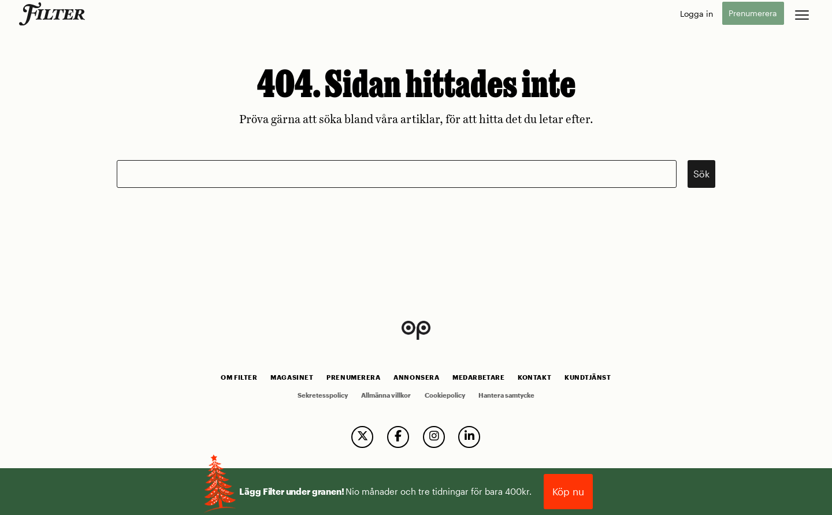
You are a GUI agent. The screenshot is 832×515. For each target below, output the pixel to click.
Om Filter (239, 377)
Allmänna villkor (386, 395)
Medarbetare (478, 377)
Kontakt (534, 377)
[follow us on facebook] (398, 437)
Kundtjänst (587, 377)
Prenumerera (753, 13)
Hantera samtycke (506, 395)
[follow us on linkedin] (469, 437)
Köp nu (568, 491)
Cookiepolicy (445, 395)
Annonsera (416, 377)
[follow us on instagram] (434, 437)
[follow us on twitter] (362, 437)
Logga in (696, 13)
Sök (701, 173)
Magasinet (291, 377)
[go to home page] (54, 14)
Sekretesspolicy (323, 395)
